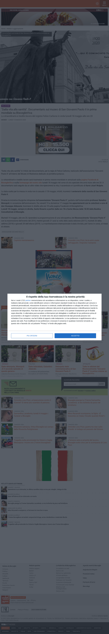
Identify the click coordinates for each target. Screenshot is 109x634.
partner (28, 300)
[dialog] (54, 317)
